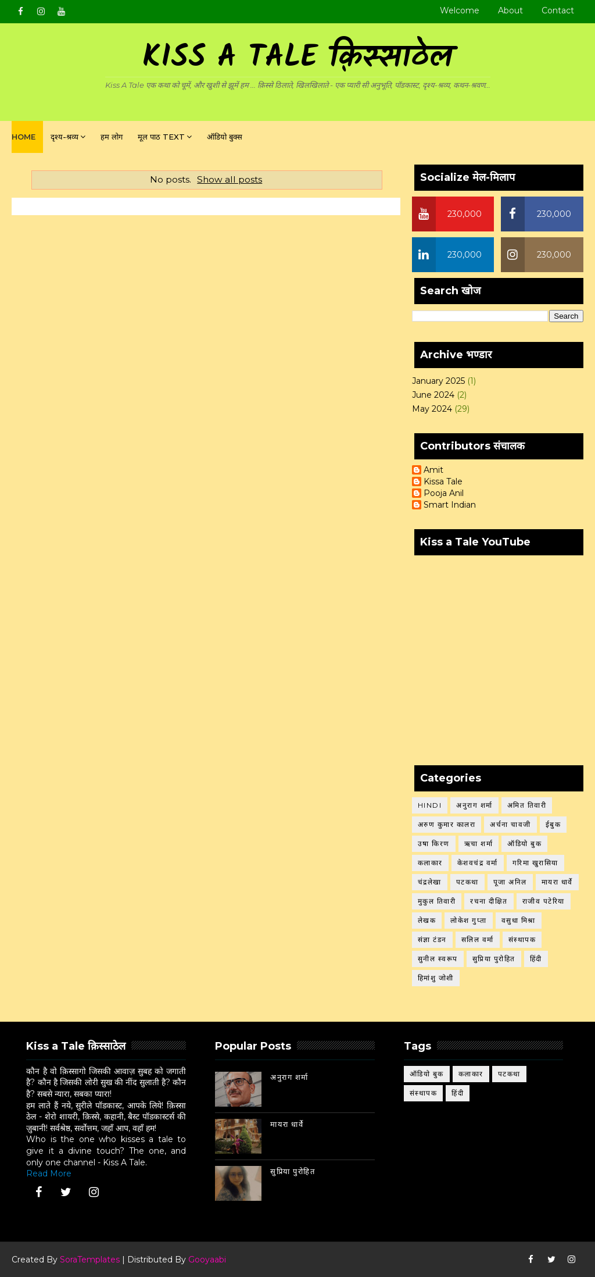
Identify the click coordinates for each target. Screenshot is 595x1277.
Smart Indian (450, 505)
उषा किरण (434, 843)
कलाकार (430, 862)
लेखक (427, 920)
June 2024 (433, 395)
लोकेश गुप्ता (468, 920)
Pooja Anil (444, 493)
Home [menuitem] (23, 136)
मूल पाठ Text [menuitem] (161, 136)
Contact (558, 10)
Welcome (459, 10)
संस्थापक (522, 939)
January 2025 (438, 381)
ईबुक (553, 824)
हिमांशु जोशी (436, 977)
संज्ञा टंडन (432, 939)
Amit (433, 470)
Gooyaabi (207, 1259)
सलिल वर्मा (477, 939)
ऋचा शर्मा (478, 843)
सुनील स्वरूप (438, 958)
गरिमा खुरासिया (535, 862)
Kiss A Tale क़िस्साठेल (297, 58)
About (510, 10)
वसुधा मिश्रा (518, 920)
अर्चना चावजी (510, 824)
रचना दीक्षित (489, 901)
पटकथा (467, 882)
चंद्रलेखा (430, 882)
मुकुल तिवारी (437, 901)
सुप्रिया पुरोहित (493, 958)
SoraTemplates (90, 1259)
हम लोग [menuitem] (112, 136)
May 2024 (432, 409)
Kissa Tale (443, 482)
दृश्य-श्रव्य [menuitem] (64, 136)
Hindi (430, 805)
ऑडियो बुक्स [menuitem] (224, 136)
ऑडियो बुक (524, 843)
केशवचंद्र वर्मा (477, 862)
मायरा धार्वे (557, 882)
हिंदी (536, 958)
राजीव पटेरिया (543, 901)
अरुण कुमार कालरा (447, 824)
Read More (48, 1173)
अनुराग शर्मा (474, 805)
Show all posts (229, 179)
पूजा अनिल (510, 882)
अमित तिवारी (527, 805)
